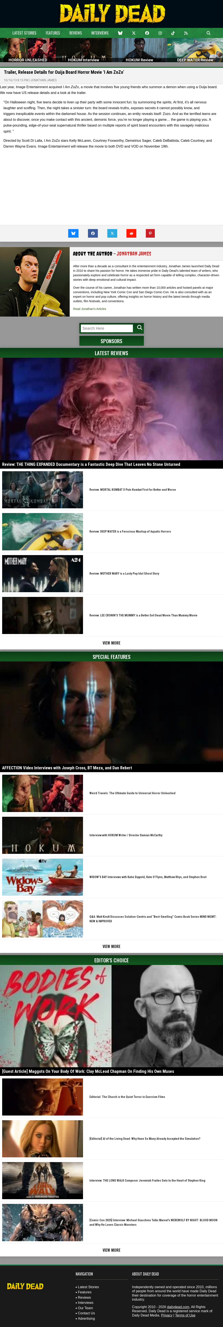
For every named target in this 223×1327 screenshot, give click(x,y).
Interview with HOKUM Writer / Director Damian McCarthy (125, 835)
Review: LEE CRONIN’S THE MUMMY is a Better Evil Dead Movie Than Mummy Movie (143, 615)
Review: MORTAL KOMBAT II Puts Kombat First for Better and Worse (132, 489)
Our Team (85, 1308)
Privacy (166, 1315)
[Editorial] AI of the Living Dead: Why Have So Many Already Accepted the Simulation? (144, 1138)
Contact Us (86, 1313)
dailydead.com (178, 1307)
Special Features (112, 656)
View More (111, 643)
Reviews (75, 33)
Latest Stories (24, 33)
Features (53, 33)
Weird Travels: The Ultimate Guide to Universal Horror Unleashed (132, 793)
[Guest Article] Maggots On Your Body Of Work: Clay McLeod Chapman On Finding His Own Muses (88, 1071)
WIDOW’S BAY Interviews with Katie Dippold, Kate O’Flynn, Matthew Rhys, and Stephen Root (147, 877)
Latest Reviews (111, 353)
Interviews (100, 33)
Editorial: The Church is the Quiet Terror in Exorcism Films (127, 1097)
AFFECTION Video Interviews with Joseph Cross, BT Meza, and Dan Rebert (67, 767)
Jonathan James (43, 80)
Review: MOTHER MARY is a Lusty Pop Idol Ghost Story (124, 573)
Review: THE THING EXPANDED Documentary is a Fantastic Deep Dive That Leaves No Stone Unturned (91, 464)
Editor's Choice (111, 960)
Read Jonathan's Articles (89, 309)
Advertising (86, 1318)
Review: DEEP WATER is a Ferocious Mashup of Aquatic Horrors (130, 531)
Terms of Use (185, 1315)
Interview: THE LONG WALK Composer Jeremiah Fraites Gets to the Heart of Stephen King (147, 1180)
